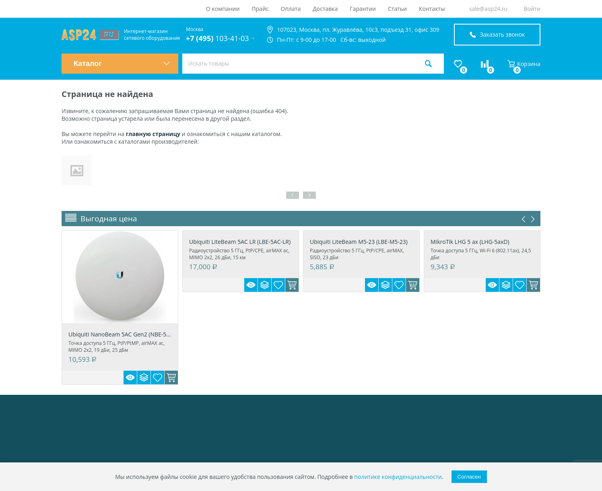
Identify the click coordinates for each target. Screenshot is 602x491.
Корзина (523, 64)
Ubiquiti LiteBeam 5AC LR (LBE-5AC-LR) (240, 242)
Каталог (122, 64)
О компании (223, 8)
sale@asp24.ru (488, 8)
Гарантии (363, 8)
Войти (532, 8)
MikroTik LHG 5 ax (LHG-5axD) (470, 242)
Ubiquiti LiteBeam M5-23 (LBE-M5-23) (359, 242)
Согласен (469, 477)
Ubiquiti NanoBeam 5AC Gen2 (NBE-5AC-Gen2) (119, 334)
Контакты (432, 8)
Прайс (260, 8)
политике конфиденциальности (398, 477)
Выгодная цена (108, 218)
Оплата (291, 8)
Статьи (397, 8)
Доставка (325, 8)
